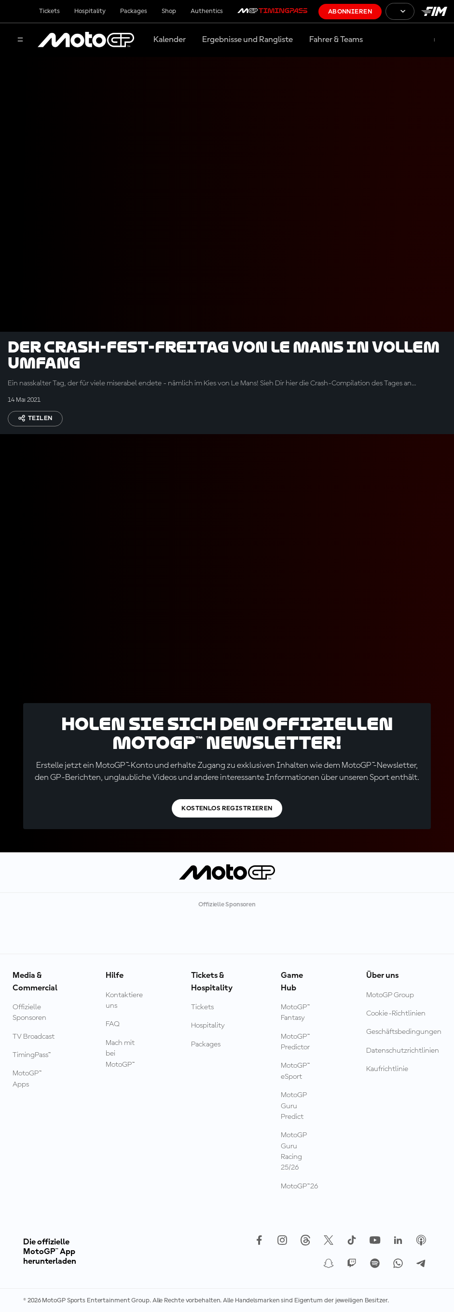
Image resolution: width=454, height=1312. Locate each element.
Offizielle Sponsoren (29, 1012)
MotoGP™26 (299, 1186)
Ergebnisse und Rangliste (247, 39)
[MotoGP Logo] (86, 40)
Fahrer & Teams (336, 39)
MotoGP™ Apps (27, 1079)
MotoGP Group (390, 995)
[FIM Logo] (434, 11)
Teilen (35, 418)
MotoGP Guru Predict (294, 1106)
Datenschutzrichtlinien (402, 1051)
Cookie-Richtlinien (396, 1013)
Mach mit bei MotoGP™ (120, 1054)
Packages (133, 11)
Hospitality (90, 11)
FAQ (113, 1024)
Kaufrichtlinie (387, 1069)
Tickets (49, 11)
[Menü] (20, 40)
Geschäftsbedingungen (403, 1032)
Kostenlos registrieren (226, 808)
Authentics (207, 11)
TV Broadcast (34, 1037)
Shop (169, 11)
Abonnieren (350, 11)
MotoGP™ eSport (295, 1071)
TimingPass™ (32, 1055)
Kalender (169, 39)
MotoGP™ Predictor (295, 1042)
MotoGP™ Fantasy (295, 1012)
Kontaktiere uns (124, 1000)
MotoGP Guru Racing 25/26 (294, 1151)
